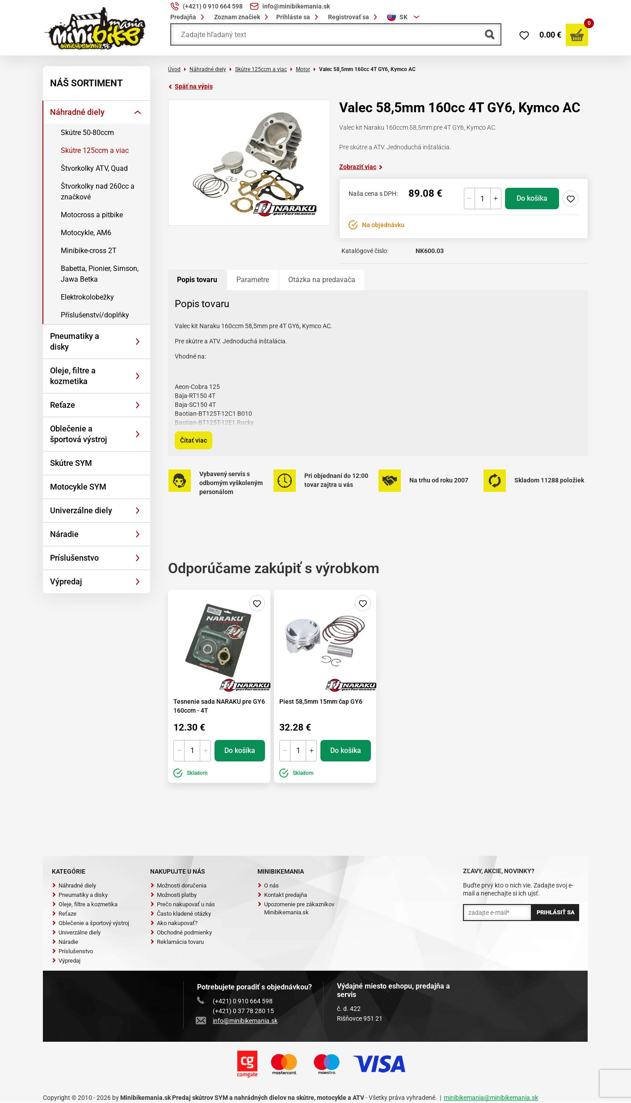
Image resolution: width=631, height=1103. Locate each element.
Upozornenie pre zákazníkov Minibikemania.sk (295, 908)
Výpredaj (66, 581)
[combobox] (404, 17)
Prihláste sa (298, 17)
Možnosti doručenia (178, 885)
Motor (303, 69)
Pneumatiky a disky (74, 341)
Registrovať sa (354, 17)
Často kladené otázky (180, 913)
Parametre (252, 279)
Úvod (174, 69)
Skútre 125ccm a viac (95, 150)
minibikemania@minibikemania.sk (491, 1097)
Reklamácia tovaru (177, 941)
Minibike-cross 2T (89, 250)
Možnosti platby (173, 895)
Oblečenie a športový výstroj (90, 923)
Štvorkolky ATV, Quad (94, 168)
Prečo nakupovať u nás (182, 904)
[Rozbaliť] (137, 112)
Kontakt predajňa (282, 895)
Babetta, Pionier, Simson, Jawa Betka (100, 273)
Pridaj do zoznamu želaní (571, 198)
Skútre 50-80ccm (87, 132)
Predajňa (188, 17)
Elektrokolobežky (87, 297)
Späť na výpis (190, 86)
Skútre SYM (71, 463)
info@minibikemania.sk (237, 1020)
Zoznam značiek (242, 17)
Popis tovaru (197, 279)
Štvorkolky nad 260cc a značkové (98, 191)
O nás (268, 885)
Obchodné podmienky (181, 932)
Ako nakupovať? (174, 923)
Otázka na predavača (321, 279)
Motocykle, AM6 (86, 232)
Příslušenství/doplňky (95, 315)
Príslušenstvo (74, 557)
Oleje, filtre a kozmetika (73, 376)
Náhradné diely (77, 112)
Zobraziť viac (361, 166)
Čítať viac (193, 440)
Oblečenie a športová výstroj (78, 434)
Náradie (64, 534)
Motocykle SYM (78, 486)
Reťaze (62, 405)
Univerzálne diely (81, 510)
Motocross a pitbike (92, 215)
